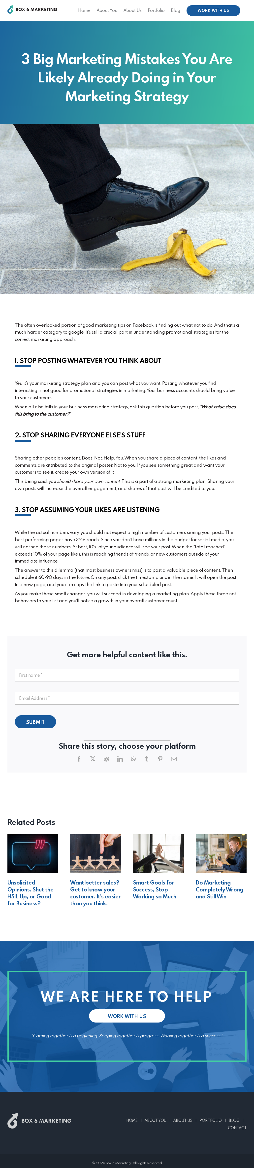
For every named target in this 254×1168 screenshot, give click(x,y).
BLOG (234, 1120)
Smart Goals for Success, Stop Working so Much (154, 889)
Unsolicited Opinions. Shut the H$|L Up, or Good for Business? (30, 893)
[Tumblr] (146, 759)
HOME (132, 1120)
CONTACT (237, 1127)
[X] (93, 759)
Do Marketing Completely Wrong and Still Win (219, 889)
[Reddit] (106, 759)
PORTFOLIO (210, 1120)
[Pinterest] (160, 759)
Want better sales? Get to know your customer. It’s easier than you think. (95, 893)
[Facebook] (79, 759)
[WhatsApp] (133, 759)
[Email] (174, 759)
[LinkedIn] (120, 759)
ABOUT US (182, 1120)
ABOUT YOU (155, 1120)
